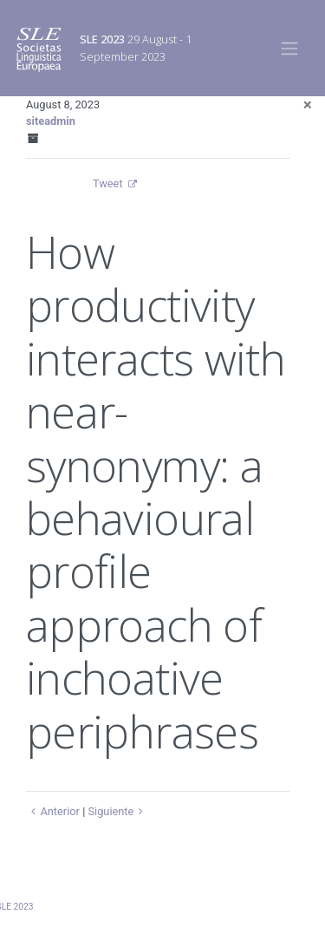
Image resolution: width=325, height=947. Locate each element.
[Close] (307, 104)
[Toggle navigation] (290, 48)
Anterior (53, 811)
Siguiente (117, 811)
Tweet (108, 183)
